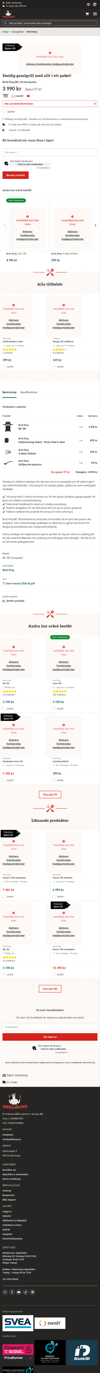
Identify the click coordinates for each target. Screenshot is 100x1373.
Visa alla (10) (50, 988)
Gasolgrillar (18, 31)
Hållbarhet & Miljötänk (15, 1220)
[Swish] (50, 1323)
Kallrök (6, 1229)
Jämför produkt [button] (13, 600)
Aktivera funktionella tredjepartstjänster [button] (50, 64)
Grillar (6, 31)
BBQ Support (9, 1199)
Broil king (32, 31)
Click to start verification (30, 164)
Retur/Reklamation (13, 1238)
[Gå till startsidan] (9, 14)
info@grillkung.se (12, 1139)
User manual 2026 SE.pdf (20, 583)
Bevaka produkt (15, 175)
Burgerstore (9, 1195)
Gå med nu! (50, 1037)
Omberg (7, 1190)
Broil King (8, 570)
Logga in (7, 1211)
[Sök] (50, 23)
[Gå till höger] (95, 225)
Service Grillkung (12, 1179)
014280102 (8, 1134)
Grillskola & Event (12, 1225)
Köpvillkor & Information (15, 1174)
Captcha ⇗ (43, 168)
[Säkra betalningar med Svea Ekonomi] (18, 1323)
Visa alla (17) (50, 794)
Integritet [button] (7, 1234)
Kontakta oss (9, 1169)
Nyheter (7, 1216)
